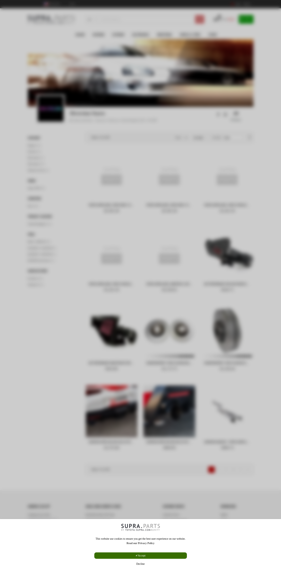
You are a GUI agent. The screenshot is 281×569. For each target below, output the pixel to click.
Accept (142, 555)
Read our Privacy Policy (140, 543)
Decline (140, 563)
